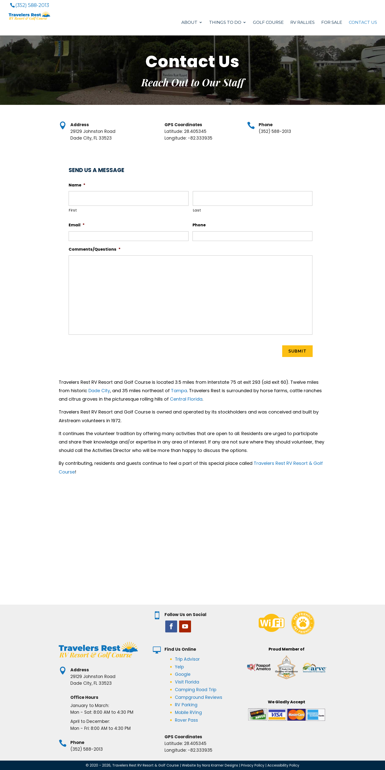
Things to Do (225, 23)
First (73, 210)
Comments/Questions (95, 249)
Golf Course (268, 23)
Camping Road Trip (195, 689)
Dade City (99, 390)
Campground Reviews (198, 697)
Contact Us (363, 23)
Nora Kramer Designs (220, 765)
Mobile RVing (188, 712)
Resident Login (365, 3)
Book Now (338, 3)
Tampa (179, 390)
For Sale (331, 23)
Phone (199, 225)
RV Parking (186, 705)
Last (197, 210)
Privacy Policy (252, 765)
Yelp (179, 667)
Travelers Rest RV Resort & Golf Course (145, 765)
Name (77, 185)
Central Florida (186, 399)
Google (183, 674)
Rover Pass (186, 720)
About (189, 23)
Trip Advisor (187, 659)
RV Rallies (302, 23)
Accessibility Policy (283, 765)
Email (77, 225)
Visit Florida (187, 682)
